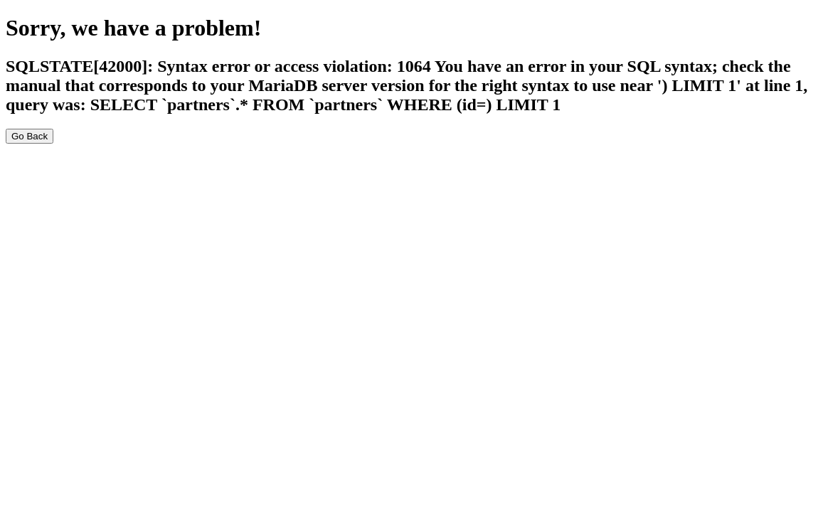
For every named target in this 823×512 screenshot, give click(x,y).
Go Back (29, 136)
